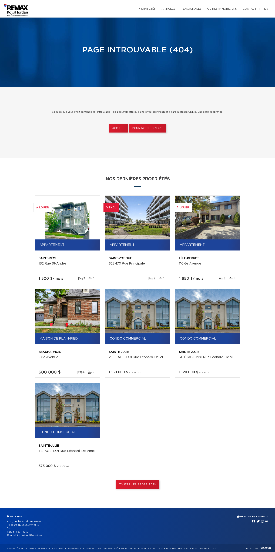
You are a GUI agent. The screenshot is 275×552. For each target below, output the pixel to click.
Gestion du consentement (203, 548)
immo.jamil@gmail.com (30, 535)
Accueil (118, 128)
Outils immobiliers (222, 9)
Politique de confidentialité (143, 548)
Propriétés (147, 9)
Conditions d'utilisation (173, 548)
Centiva (265, 548)
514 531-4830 (21, 532)
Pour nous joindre (147, 128)
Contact (249, 9)
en (266, 9)
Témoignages (191, 9)
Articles (168, 9)
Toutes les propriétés (137, 484)
